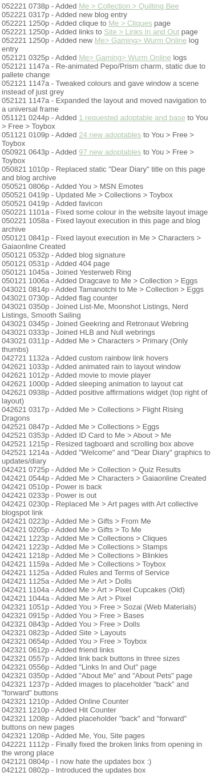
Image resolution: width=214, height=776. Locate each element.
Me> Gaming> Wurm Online (141, 40)
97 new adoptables (110, 152)
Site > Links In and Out (141, 31)
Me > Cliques (130, 23)
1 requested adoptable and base (132, 117)
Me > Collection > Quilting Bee (129, 6)
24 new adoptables (110, 134)
